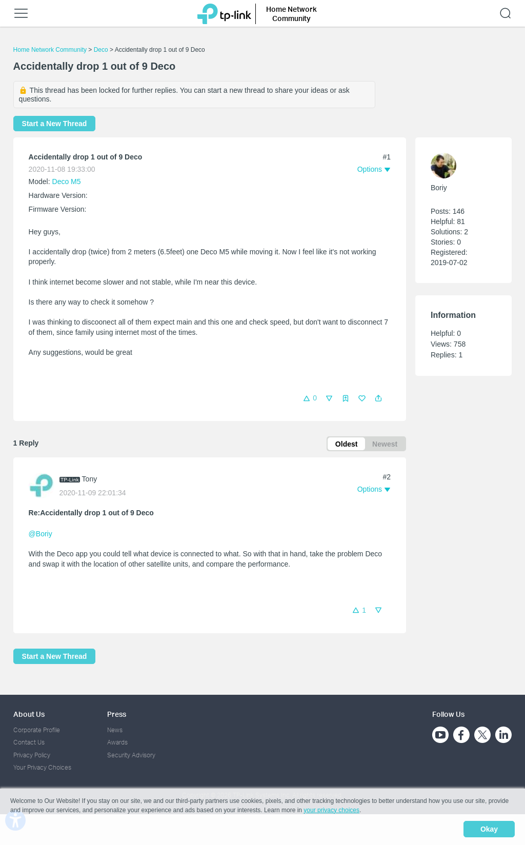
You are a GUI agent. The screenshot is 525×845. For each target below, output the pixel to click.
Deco (101, 49)
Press (116, 714)
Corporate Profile (36, 730)
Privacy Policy (31, 755)
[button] (378, 398)
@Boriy (40, 534)
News (115, 730)
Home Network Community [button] (291, 14)
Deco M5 (66, 181)
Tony (89, 479)
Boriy (439, 188)
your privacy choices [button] (331, 811)
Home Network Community (50, 49)
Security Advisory (131, 755)
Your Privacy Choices (42, 768)
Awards (117, 743)
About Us (29, 714)
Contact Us (29, 743)
